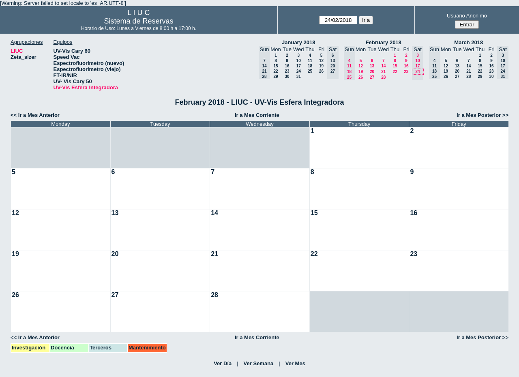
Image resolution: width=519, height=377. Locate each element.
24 (298, 71)
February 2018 (383, 42)
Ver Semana (259, 363)
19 (321, 66)
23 (287, 71)
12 (321, 60)
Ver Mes (295, 363)
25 (310, 71)
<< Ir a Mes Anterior (35, 115)
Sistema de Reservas (138, 21)
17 (298, 66)
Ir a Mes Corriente (257, 115)
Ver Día (223, 363)
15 (275, 66)
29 (275, 76)
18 (310, 66)
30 (287, 76)
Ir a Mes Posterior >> (482, 115)
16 (287, 66)
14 (383, 66)
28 (383, 77)
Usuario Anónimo (467, 16)
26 (321, 71)
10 (298, 60)
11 (310, 60)
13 (372, 66)
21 (383, 71)
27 (372, 77)
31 (298, 76)
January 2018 (298, 42)
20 (372, 71)
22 (275, 71)
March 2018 (468, 42)
